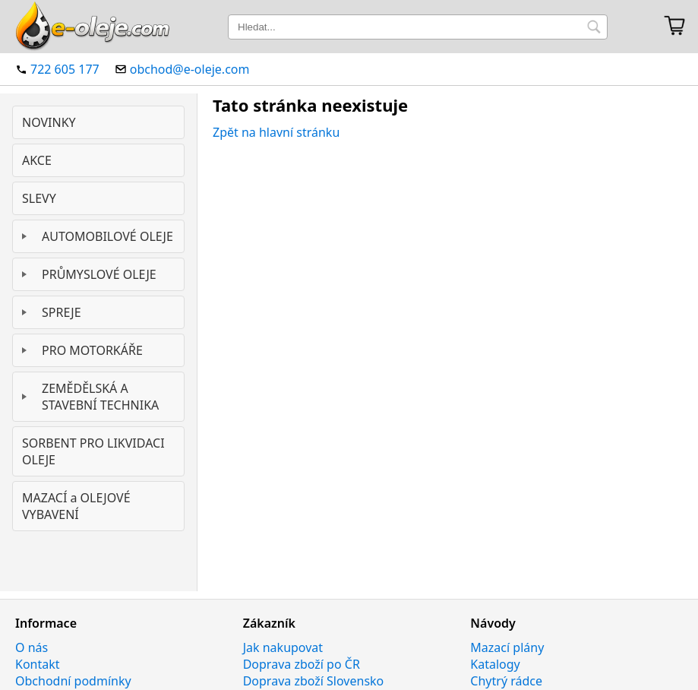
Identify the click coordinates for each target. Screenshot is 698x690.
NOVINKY (49, 122)
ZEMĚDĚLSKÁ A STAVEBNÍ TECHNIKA (100, 396)
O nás (31, 647)
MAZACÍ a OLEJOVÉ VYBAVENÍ (76, 506)
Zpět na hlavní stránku (276, 132)
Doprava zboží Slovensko (313, 681)
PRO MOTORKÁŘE (92, 350)
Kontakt (37, 664)
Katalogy (495, 664)
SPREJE (61, 312)
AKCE (37, 160)
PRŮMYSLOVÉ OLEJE (99, 274)
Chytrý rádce (506, 681)
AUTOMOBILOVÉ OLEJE (107, 236)
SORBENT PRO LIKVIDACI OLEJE (93, 451)
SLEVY (39, 198)
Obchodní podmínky (73, 681)
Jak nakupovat (283, 647)
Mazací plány (507, 647)
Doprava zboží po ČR (301, 664)
